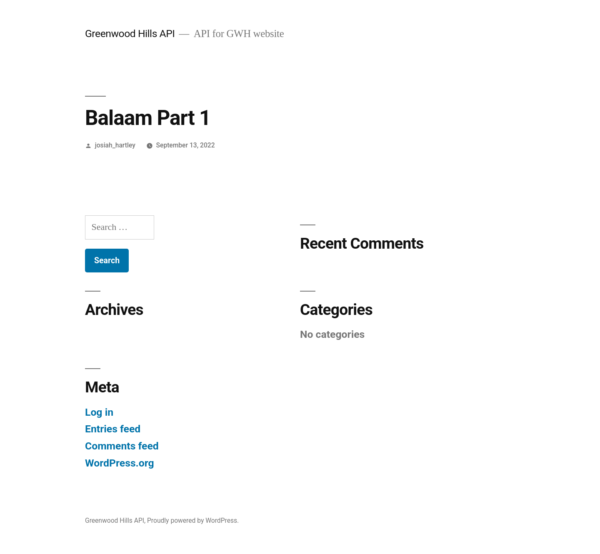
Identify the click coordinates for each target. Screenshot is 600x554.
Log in (99, 412)
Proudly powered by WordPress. (193, 520)
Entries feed (112, 429)
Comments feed (122, 446)
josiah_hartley (115, 145)
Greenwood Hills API (130, 33)
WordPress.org (119, 463)
